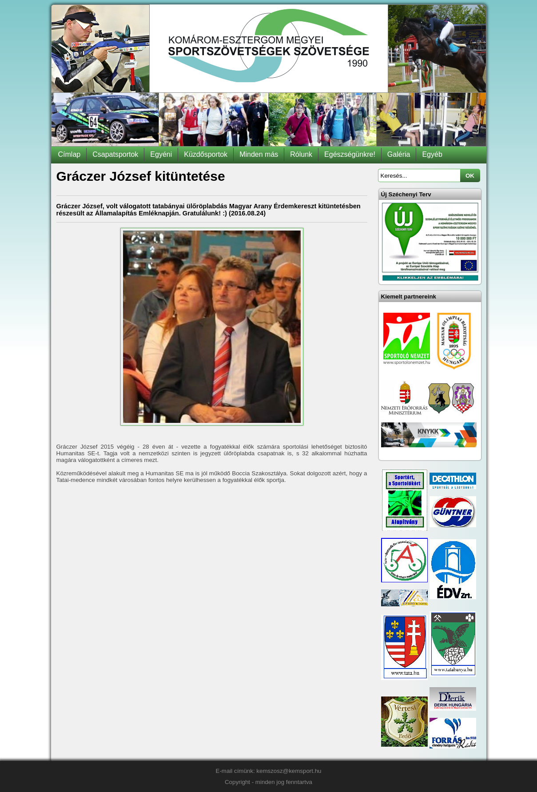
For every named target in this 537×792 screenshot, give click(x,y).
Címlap (69, 154)
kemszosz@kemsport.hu (288, 771)
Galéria (398, 154)
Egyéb (432, 154)
